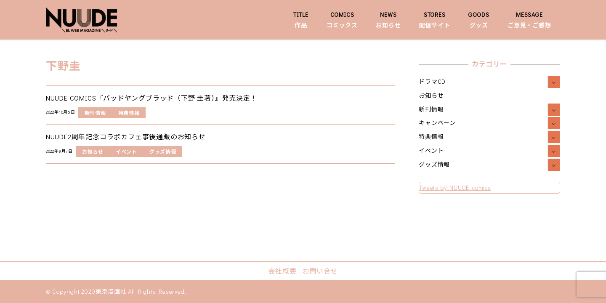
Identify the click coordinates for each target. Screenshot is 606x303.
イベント (431, 150)
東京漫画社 (111, 291)
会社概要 (282, 270)
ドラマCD (432, 81)
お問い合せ (320, 270)
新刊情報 (431, 109)
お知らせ (431, 95)
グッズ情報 (434, 164)
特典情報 (431, 137)
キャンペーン (437, 123)
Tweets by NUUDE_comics (455, 187)
